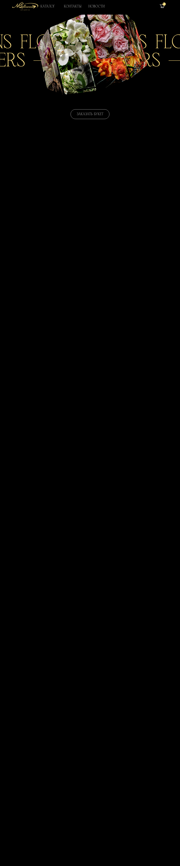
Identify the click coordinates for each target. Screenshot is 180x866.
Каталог (47, 6)
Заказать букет (90, 114)
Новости (96, 6)
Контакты (72, 6)
